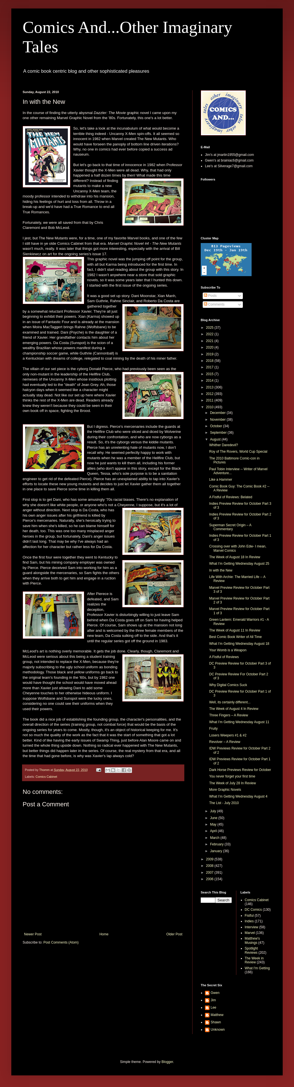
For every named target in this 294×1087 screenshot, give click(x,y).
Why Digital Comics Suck (228, 685)
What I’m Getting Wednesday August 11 (239, 722)
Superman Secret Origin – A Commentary (230, 527)
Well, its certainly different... (229, 702)
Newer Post (33, 934)
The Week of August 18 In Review (234, 557)
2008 (210, 866)
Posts (210, 296)
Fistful (249, 916)
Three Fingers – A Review (228, 715)
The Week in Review (254, 960)
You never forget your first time (232, 776)
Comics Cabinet (46, 776)
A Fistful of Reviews (224, 657)
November (218, 420)
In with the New (220, 570)
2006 (210, 879)
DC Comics (253, 910)
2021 (210, 341)
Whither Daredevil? (223, 445)
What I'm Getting (257, 968)
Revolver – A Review (224, 742)
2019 (210, 354)
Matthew (217, 1015)
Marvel (250, 933)
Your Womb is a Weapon (228, 650)
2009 (210, 859)
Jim (213, 1000)
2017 (210, 367)
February (217, 844)
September (219, 433)
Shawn (216, 1022)
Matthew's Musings (252, 940)
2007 (210, 873)
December (218, 413)
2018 (210, 361)
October (216, 426)
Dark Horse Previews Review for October (240, 770)
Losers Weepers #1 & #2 (228, 735)
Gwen (215, 993)
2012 (210, 394)
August (216, 439)
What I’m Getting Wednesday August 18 (239, 644)
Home (104, 934)
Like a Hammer (220, 480)
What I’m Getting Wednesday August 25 (239, 564)
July (213, 811)
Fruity (213, 729)
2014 (210, 381)
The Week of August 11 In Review (234, 630)
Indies (249, 921)
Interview (251, 927)
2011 (210, 400)
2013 (210, 387)
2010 (210, 407)
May (213, 824)
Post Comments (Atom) (61, 942)
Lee (213, 1007)
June (214, 818)
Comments (214, 304)
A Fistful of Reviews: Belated (230, 497)
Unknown (218, 1030)
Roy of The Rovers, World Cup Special (238, 452)
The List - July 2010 (224, 803)
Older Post (174, 934)
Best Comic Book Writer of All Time (235, 637)
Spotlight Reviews (251, 950)
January (216, 851)
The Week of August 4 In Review (233, 709)
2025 (210, 328)
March (215, 838)
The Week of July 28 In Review (232, 783)
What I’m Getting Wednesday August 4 (238, 796)
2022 (210, 334)
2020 (210, 347)
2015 (210, 374)
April (214, 831)
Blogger (167, 1062)
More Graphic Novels (225, 790)
